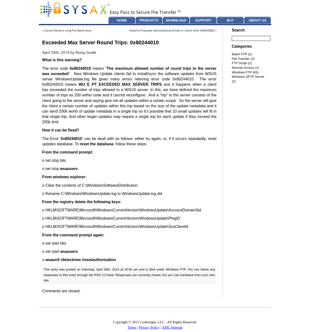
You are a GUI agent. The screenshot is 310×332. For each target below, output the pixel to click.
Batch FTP (239, 54)
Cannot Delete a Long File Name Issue (67, 30)
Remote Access (243, 67)
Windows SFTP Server (248, 76)
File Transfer (241, 59)
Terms (132, 327)
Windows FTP (176, 269)
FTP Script (239, 63)
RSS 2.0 (100, 275)
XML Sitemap (172, 327)
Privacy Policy (149, 327)
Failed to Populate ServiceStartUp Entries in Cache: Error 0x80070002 (172, 30)
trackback (187, 275)
